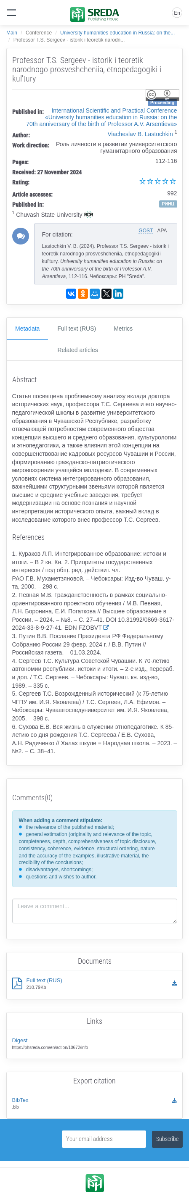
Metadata (27, 328)
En (177, 13)
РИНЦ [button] (168, 203)
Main (11, 33)
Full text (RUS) (76, 328)
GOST (145, 231)
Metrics (123, 328)
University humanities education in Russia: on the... (117, 33)
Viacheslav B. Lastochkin (140, 134)
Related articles (77, 350)
